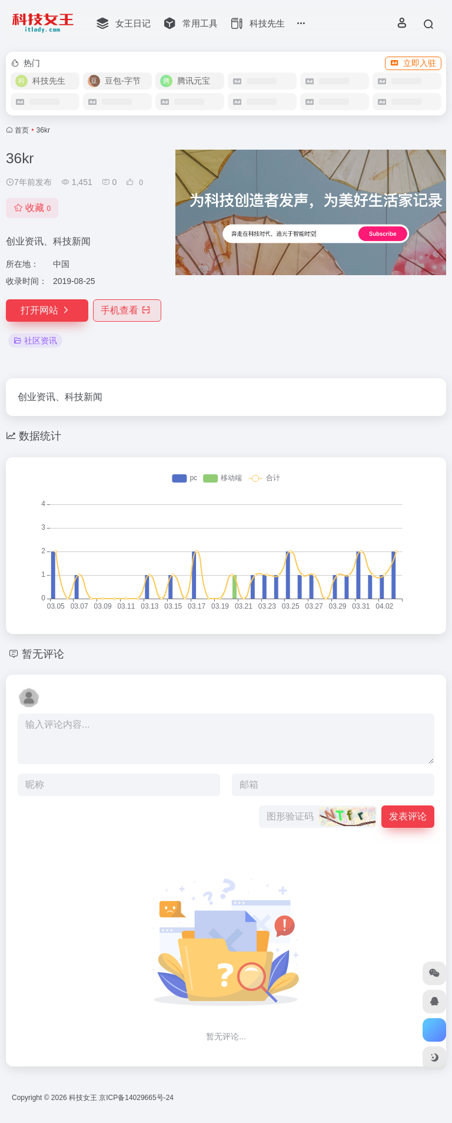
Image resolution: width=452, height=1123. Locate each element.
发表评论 (408, 816)
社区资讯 (35, 340)
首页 (22, 130)
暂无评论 (43, 654)
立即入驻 (413, 63)
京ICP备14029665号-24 (137, 1098)
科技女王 (83, 1098)
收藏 (32, 208)
